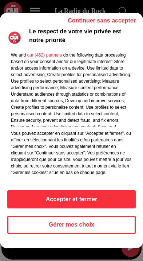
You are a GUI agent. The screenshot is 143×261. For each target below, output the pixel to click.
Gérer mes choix (71, 224)
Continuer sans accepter (102, 20)
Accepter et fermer (71, 199)
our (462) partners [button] (44, 55)
